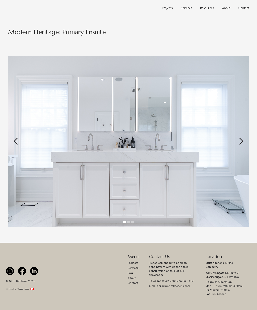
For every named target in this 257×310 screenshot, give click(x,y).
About (226, 8)
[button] (207, 8)
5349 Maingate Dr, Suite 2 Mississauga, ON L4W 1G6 (222, 275)
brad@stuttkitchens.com (169, 286)
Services (186, 8)
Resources (207, 8)
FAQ (130, 273)
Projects (167, 8)
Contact (243, 8)
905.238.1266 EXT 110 (171, 281)
